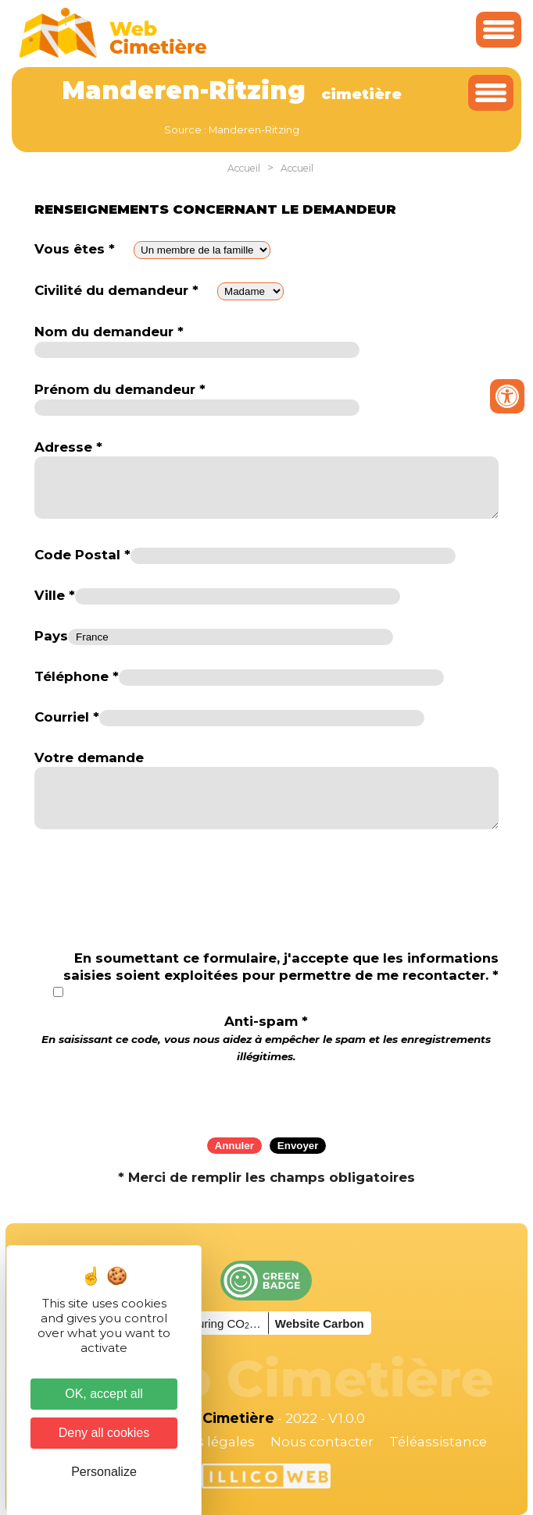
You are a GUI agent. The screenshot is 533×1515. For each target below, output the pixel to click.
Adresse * (68, 447)
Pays (51, 636)
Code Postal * (82, 554)
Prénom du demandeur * (120, 389)
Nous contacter (322, 1441)
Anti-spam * (266, 1038)
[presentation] (266, 1094)
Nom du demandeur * (109, 331)
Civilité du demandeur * (116, 290)
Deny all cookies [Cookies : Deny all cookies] (104, 1432)
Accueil (243, 168)
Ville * (54, 595)
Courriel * (66, 717)
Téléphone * (76, 676)
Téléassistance (438, 1441)
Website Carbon (319, 1323)
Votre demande (89, 757)
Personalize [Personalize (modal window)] (104, 1471)
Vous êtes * (74, 249)
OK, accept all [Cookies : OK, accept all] (104, 1393)
